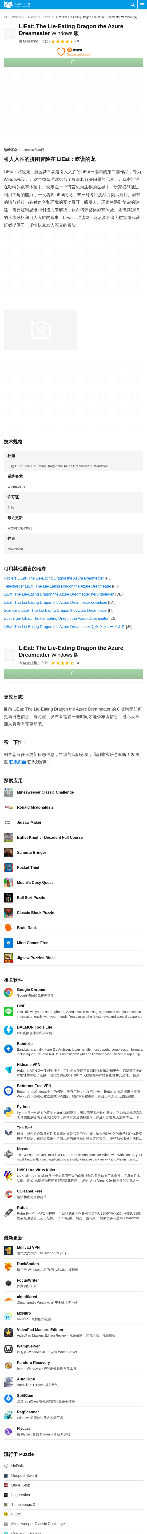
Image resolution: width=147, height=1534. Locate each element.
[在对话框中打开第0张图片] (40, 330)
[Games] (32, 17)
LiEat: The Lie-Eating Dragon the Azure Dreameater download (55, 602)
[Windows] (18, 17)
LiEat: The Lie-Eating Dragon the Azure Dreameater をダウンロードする (64, 627)
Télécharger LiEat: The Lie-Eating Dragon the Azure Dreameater (57, 586)
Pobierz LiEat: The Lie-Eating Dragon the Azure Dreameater (54, 578)
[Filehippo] (17, 4)
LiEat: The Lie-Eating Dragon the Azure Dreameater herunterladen (59, 594)
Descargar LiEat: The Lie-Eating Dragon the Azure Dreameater (56, 618)
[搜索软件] (132, 4)
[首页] (6, 17)
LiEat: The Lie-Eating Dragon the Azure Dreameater (71, 651)
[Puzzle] (46, 17)
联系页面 (17, 762)
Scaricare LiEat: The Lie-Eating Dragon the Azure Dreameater (55, 610)
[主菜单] (142, 4)
